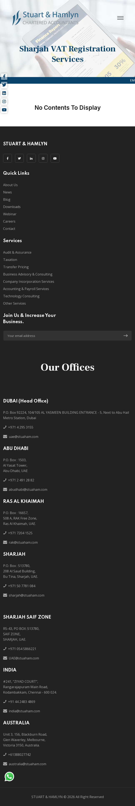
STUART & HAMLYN (47, 797)
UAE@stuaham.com (24, 658)
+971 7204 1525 (20, 533)
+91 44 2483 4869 (21, 701)
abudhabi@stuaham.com (28, 489)
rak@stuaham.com (23, 542)
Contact (9, 228)
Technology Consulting (21, 296)
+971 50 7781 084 (21, 586)
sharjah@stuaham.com (26, 595)
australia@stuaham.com (27, 764)
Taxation (10, 259)
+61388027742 (19, 754)
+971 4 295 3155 (20, 427)
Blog (6, 199)
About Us (10, 185)
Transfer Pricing (16, 267)
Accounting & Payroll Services (26, 289)
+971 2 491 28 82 (21, 480)
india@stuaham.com (24, 711)
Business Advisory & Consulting (27, 274)
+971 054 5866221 (22, 649)
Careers (9, 221)
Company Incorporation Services (28, 281)
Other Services (14, 303)
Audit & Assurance (17, 252)
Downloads (12, 206)
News (7, 192)
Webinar (9, 214)
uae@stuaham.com (23, 436)
